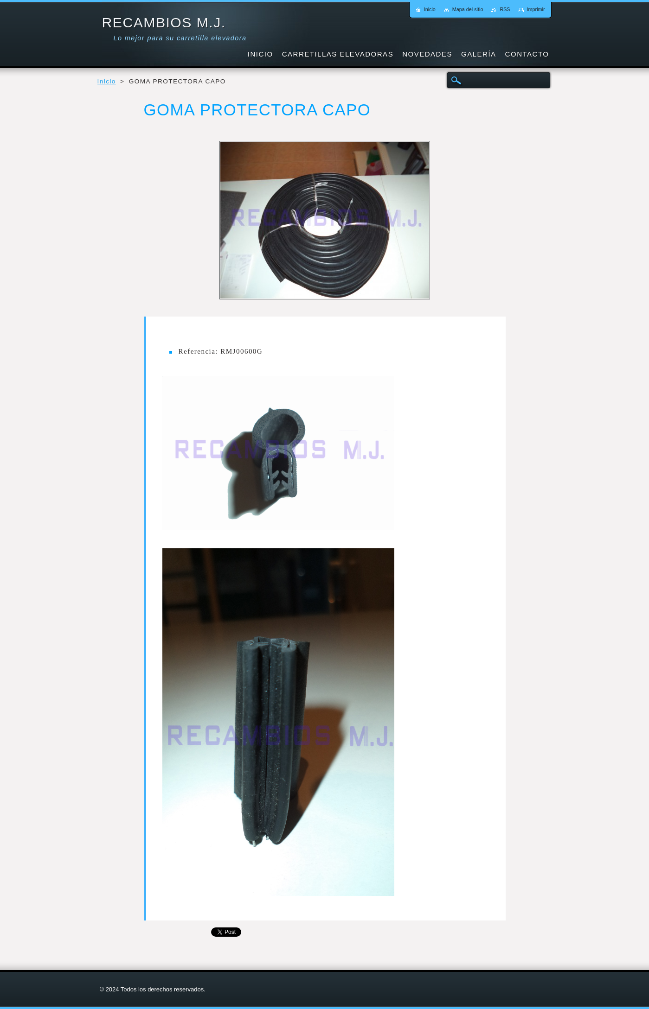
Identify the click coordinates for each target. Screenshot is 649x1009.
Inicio (106, 81)
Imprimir (536, 9)
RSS (505, 9)
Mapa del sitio (467, 9)
